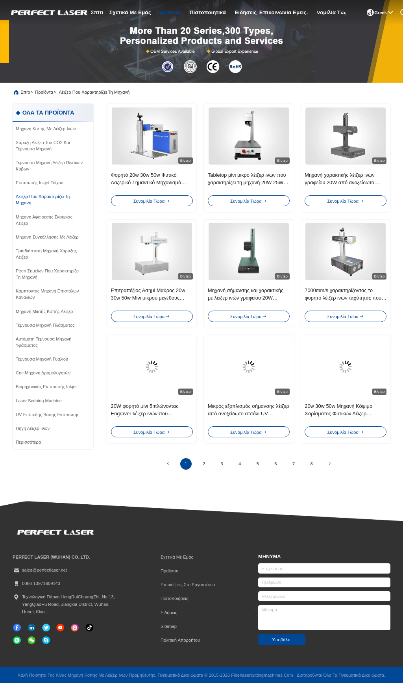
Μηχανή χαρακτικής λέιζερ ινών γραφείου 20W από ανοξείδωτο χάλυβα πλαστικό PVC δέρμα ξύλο (343, 182)
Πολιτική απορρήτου (180, 640)
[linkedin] (31, 627)
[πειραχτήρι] (46, 627)
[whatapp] (17, 640)
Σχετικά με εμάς (130, 12)
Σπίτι (97, 12)
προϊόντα (169, 12)
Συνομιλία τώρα (331, 12)
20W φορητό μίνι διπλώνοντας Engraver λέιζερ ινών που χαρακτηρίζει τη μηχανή (145, 413)
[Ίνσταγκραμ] (74, 627)
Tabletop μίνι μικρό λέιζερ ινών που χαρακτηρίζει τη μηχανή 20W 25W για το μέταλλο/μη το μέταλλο (247, 182)
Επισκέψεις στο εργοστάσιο (188, 584)
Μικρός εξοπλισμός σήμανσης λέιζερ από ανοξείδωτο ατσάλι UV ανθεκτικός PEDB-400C (248, 413)
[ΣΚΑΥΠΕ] (46, 640)
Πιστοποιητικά (207, 12)
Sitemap (169, 626)
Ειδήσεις (246, 12)
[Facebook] (17, 627)
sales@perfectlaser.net (40, 570)
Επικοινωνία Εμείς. (283, 12)
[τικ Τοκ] (60, 627)
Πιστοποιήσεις (174, 598)
